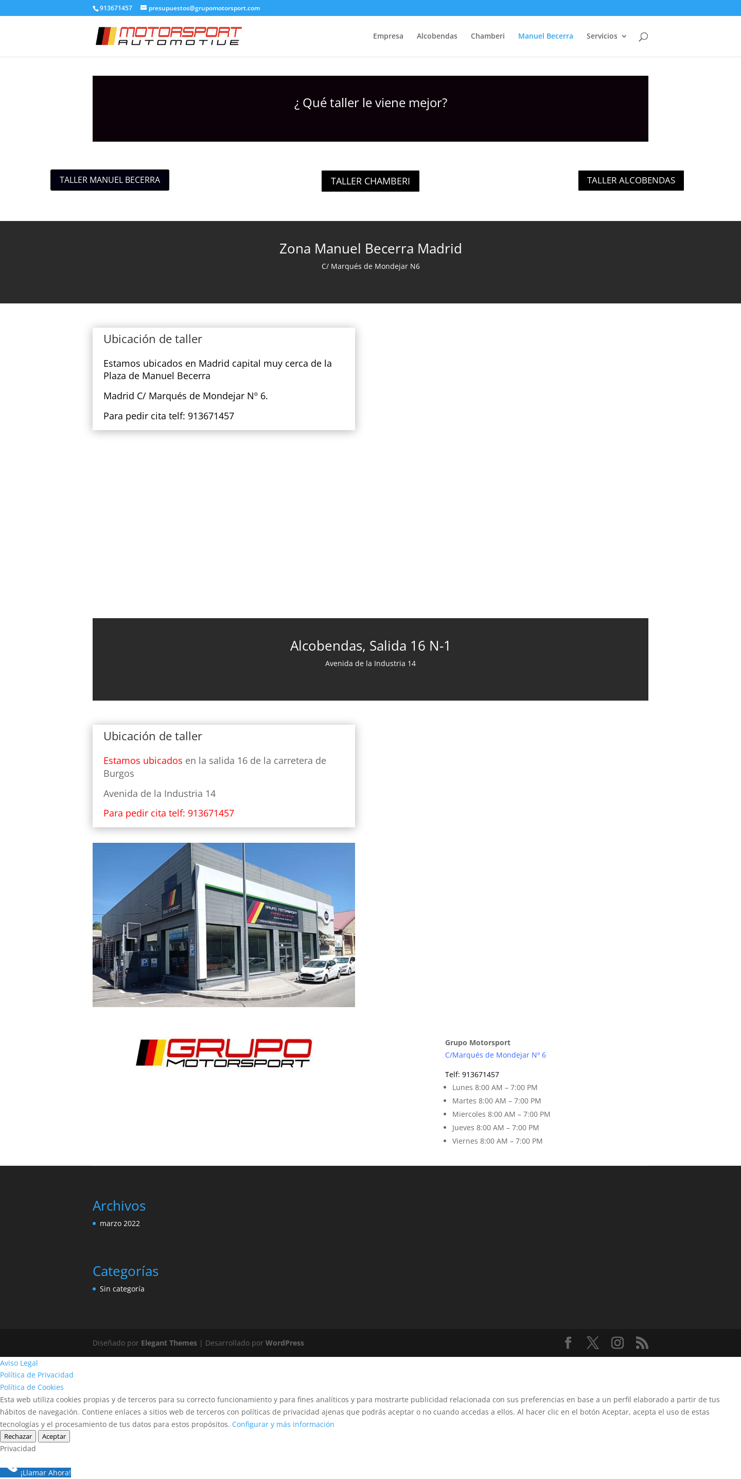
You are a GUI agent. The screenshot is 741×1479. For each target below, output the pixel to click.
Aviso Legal (19, 1363)
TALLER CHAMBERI (370, 181)
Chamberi (488, 36)
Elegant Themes (169, 1343)
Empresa (388, 36)
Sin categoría (122, 1289)
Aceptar (54, 1436)
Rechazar (18, 1436)
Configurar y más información (283, 1424)
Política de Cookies (32, 1387)
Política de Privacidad (37, 1375)
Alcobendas (437, 36)
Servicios (602, 36)
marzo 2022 (120, 1223)
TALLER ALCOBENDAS (631, 180)
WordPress (285, 1343)
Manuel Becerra (545, 36)
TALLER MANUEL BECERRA (110, 179)
